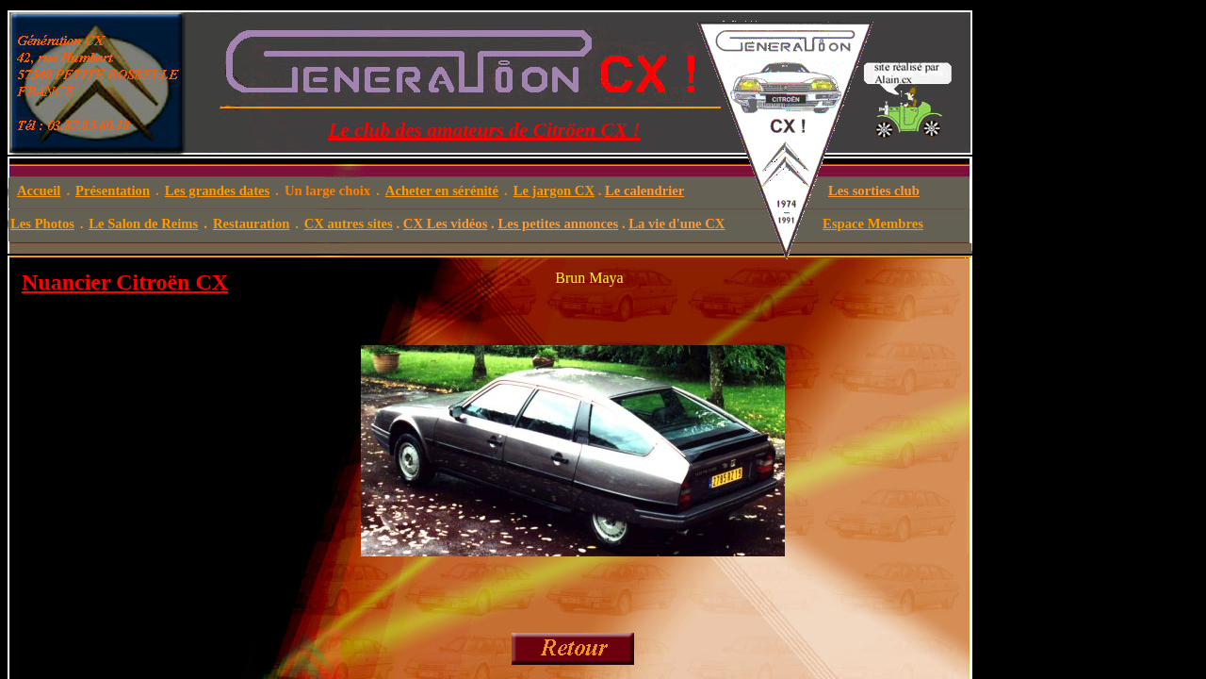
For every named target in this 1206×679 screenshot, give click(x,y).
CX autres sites (348, 223)
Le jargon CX (554, 190)
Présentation (112, 190)
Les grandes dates (217, 190)
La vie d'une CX (676, 223)
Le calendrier (644, 190)
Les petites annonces (557, 223)
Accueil (38, 190)
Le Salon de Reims (143, 223)
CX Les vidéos (445, 223)
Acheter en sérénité (441, 190)
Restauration (251, 223)
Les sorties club (874, 190)
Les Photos (42, 223)
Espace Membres (873, 223)
